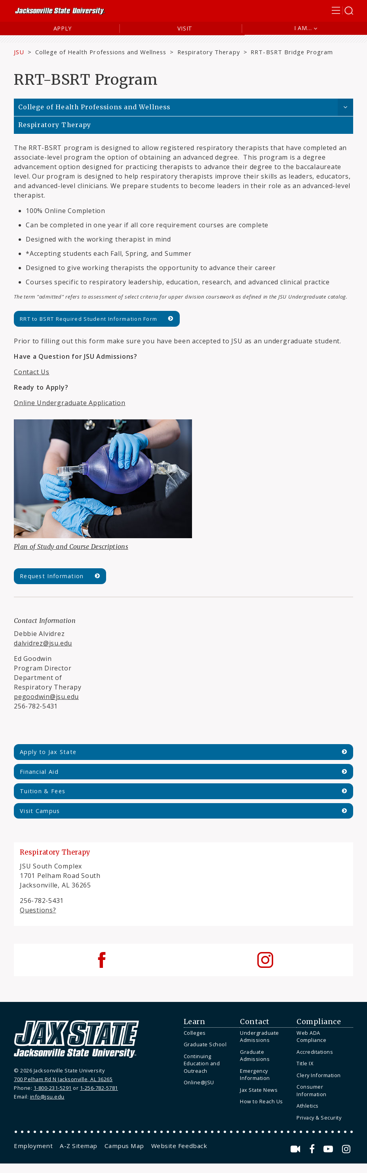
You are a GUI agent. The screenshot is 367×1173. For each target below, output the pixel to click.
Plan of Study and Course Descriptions (71, 546)
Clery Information (319, 1075)
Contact (255, 1021)
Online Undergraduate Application (70, 402)
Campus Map (124, 1146)
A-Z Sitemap (78, 1146)
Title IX (305, 1063)
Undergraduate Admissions (259, 1036)
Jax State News (259, 1089)
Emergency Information (255, 1074)
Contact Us (31, 372)
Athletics (308, 1105)
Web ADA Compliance (311, 1036)
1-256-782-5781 (99, 1087)
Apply (62, 28)
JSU (19, 52)
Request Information (52, 576)
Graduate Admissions (255, 1055)
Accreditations (315, 1051)
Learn (194, 1021)
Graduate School (205, 1044)
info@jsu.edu (47, 1096)
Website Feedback (179, 1146)
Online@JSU (199, 1082)
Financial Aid (39, 771)
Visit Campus (40, 811)
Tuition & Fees (42, 791)
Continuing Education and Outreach (202, 1063)
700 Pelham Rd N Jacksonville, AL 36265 (63, 1079)
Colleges (195, 1032)
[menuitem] (210, 1033)
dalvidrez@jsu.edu (43, 643)
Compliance (319, 1021)
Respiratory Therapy (208, 52)
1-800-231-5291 (53, 1087)
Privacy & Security (319, 1117)
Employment (33, 1146)
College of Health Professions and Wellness (100, 52)
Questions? (38, 910)
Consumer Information (312, 1090)
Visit (185, 28)
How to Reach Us (261, 1101)
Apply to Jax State (48, 752)
